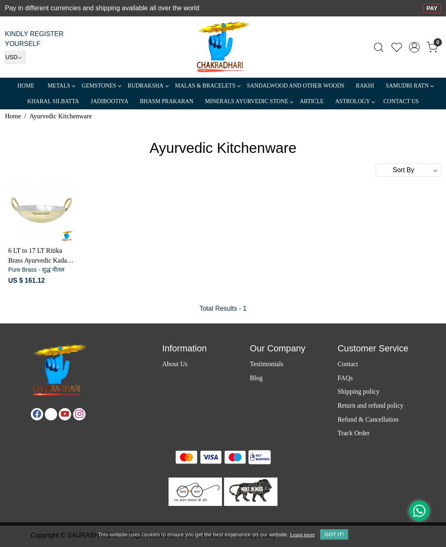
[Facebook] (37, 414)
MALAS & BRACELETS (207, 86)
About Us (174, 363)
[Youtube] (65, 414)
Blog (256, 377)
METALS (61, 86)
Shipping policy (358, 391)
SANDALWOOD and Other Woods (295, 86)
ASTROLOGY (354, 101)
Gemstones (101, 86)
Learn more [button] (302, 534)
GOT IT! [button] (334, 534)
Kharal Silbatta (53, 101)
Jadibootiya (109, 101)
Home (25, 86)
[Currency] (15, 57)
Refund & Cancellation (367, 419)
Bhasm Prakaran (166, 101)
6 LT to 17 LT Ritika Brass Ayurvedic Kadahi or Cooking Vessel (40, 256)
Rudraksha (148, 86)
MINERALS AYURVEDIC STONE (249, 101)
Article (312, 101)
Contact (347, 363)
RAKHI (365, 86)
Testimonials (267, 363)
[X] (51, 414)
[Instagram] (79, 414)
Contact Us (401, 101)
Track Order (353, 432)
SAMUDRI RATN (409, 86)
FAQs (345, 377)
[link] (379, 47)
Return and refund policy (370, 405)
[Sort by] (408, 170)
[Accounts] (414, 47)
